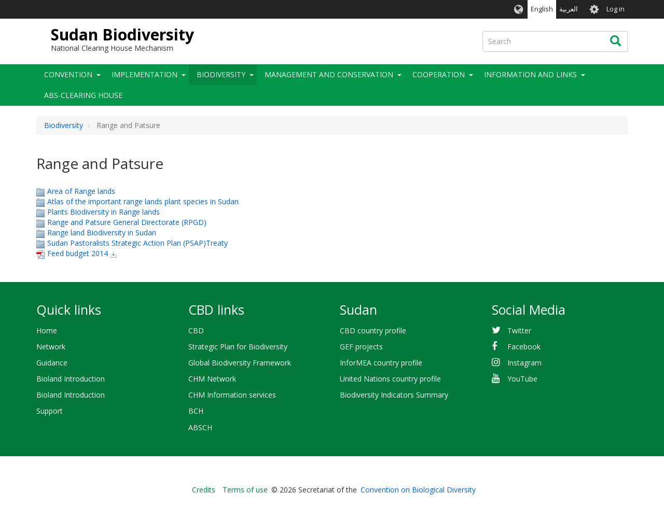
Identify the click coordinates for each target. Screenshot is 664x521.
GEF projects (361, 346)
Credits (203, 490)
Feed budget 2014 (77, 253)
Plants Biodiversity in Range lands (103, 212)
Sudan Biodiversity (122, 34)
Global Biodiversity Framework (239, 363)
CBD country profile (373, 330)
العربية (568, 9)
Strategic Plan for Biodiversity (237, 346)
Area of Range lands (81, 191)
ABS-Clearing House (83, 95)
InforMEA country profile (381, 363)
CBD (196, 330)
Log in (615, 9)
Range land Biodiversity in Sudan (101, 232)
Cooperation (438, 74)
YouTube (522, 379)
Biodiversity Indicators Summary (394, 395)
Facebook (524, 346)
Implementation (144, 74)
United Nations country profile (390, 379)
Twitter (519, 330)
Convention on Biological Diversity (418, 490)
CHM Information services (232, 395)
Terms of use (245, 490)
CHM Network (212, 379)
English (542, 9)
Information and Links (530, 74)
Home (46, 330)
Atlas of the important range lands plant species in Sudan (143, 201)
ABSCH (200, 427)
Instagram (524, 363)
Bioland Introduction (70, 379)
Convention (68, 74)
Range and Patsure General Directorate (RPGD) (126, 222)
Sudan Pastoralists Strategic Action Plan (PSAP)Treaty (137, 243)
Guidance (51, 363)
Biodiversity (221, 74)
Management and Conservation (329, 74)
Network (50, 346)
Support (49, 411)
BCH (195, 411)
